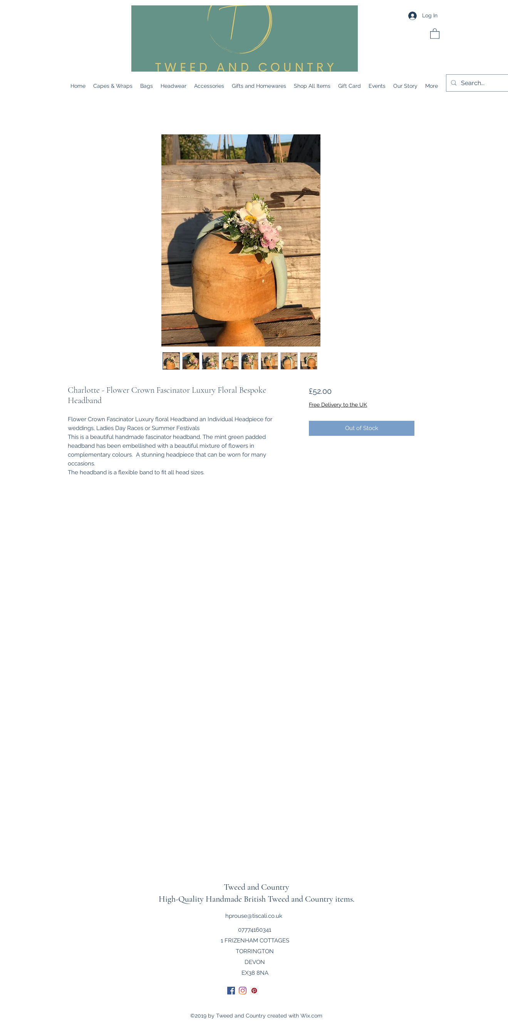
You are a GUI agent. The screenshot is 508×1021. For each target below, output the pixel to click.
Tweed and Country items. (311, 899)
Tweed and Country (256, 887)
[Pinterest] (254, 990)
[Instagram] (242, 990)
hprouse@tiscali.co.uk (253, 915)
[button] (434, 33)
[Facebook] (231, 990)
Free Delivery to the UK (338, 405)
